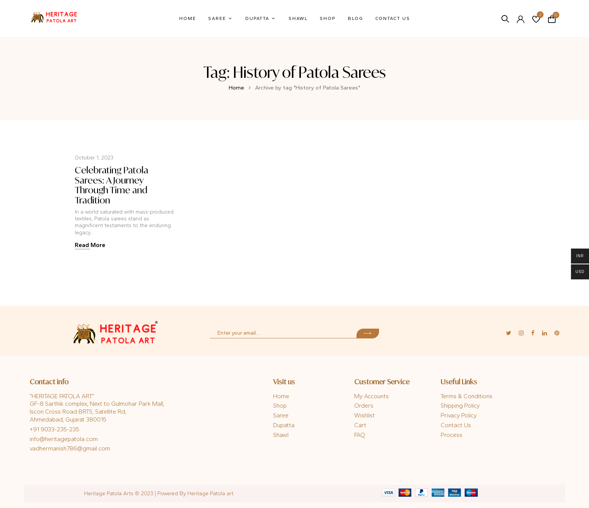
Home (236, 87)
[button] (552, 18)
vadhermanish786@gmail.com (70, 448)
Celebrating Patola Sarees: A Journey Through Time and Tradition (111, 184)
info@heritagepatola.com (64, 439)
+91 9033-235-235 (54, 429)
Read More (90, 245)
